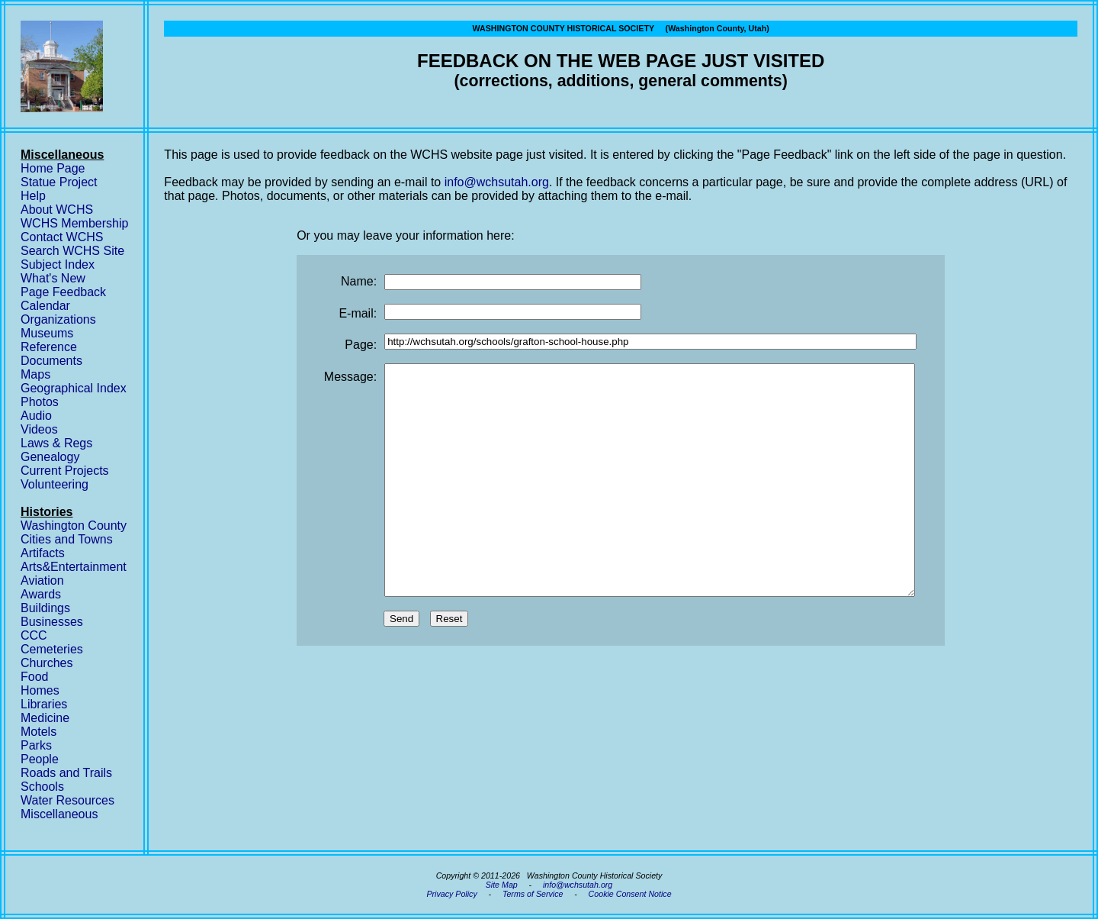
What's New (53, 278)
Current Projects (65, 470)
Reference (49, 346)
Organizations (58, 319)
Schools (42, 786)
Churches (46, 662)
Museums (47, 333)
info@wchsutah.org (497, 182)
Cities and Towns (67, 539)
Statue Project (59, 182)
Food (34, 676)
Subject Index (58, 264)
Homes (40, 690)
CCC (34, 635)
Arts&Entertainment (74, 566)
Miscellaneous (59, 814)
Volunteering (54, 484)
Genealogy (50, 456)
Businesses (52, 621)
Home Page (53, 168)
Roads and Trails (66, 772)
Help (33, 195)
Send (401, 664)
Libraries (44, 704)
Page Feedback (63, 291)
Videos (39, 429)
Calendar (45, 305)
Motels (38, 731)
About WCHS (57, 209)
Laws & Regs (56, 443)
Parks (36, 745)
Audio (36, 415)
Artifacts (43, 553)
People (40, 759)
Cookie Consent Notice (630, 893)
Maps (35, 374)
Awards (41, 594)
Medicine (45, 717)
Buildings (45, 607)
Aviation (42, 580)
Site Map (502, 884)
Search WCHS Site (72, 250)
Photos (40, 401)
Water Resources (67, 800)
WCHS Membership (74, 223)
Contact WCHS (62, 237)
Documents (51, 360)
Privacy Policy (451, 893)
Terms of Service (532, 893)
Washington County (74, 525)
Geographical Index (74, 388)
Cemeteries (52, 649)
